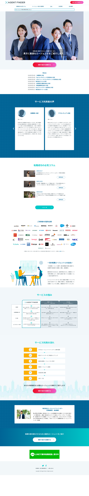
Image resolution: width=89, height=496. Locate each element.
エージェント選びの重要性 (38, 6)
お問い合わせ (50, 468)
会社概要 (71, 6)
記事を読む (61, 177)
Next (75, 128)
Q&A (51, 6)
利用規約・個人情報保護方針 (41, 468)
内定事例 (60, 6)
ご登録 (60, 251)
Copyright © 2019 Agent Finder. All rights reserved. (44, 471)
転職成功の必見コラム (21, 6)
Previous (14, 128)
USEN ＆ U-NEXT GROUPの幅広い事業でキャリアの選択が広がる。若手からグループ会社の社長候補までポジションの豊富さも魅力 (50, 195)
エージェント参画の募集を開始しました (23, 9)
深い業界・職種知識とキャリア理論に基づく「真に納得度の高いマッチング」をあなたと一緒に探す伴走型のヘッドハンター (50, 184)
